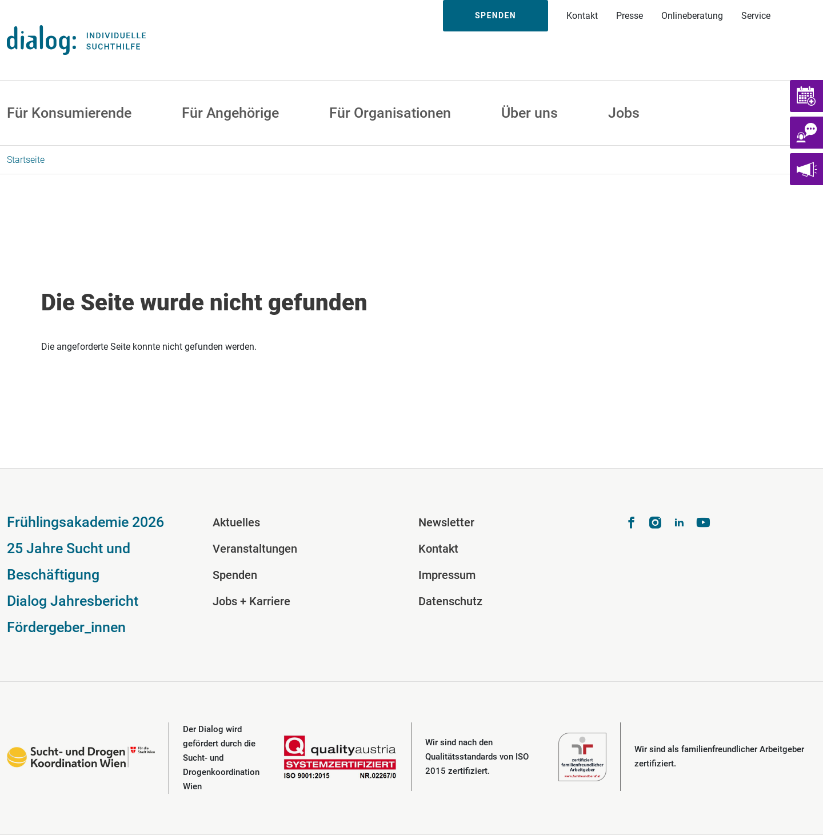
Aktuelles (236, 522)
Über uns (529, 113)
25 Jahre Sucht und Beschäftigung (68, 561)
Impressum (447, 575)
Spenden (495, 15)
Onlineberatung (692, 15)
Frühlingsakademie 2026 (85, 522)
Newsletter (446, 522)
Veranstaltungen (255, 549)
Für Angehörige (230, 113)
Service (755, 15)
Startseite (26, 159)
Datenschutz (450, 601)
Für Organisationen (390, 113)
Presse (629, 15)
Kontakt (582, 15)
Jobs (624, 113)
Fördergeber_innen (66, 627)
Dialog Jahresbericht (72, 601)
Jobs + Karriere (251, 601)
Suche (801, 15)
